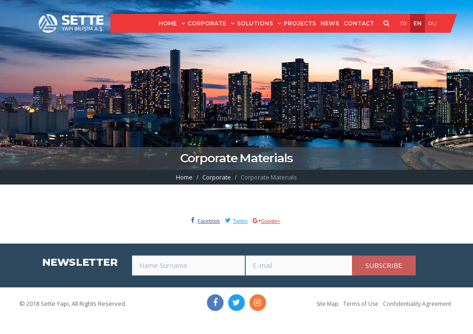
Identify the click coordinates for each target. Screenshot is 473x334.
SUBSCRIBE (383, 265)
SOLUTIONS (255, 23)
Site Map (327, 304)
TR (403, 23)
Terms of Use (360, 304)
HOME (167, 23)
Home (184, 177)
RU (432, 23)
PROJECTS (300, 23)
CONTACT (359, 23)
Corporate (216, 177)
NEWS (330, 23)
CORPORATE (207, 23)
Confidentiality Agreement (417, 304)
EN (417, 23)
